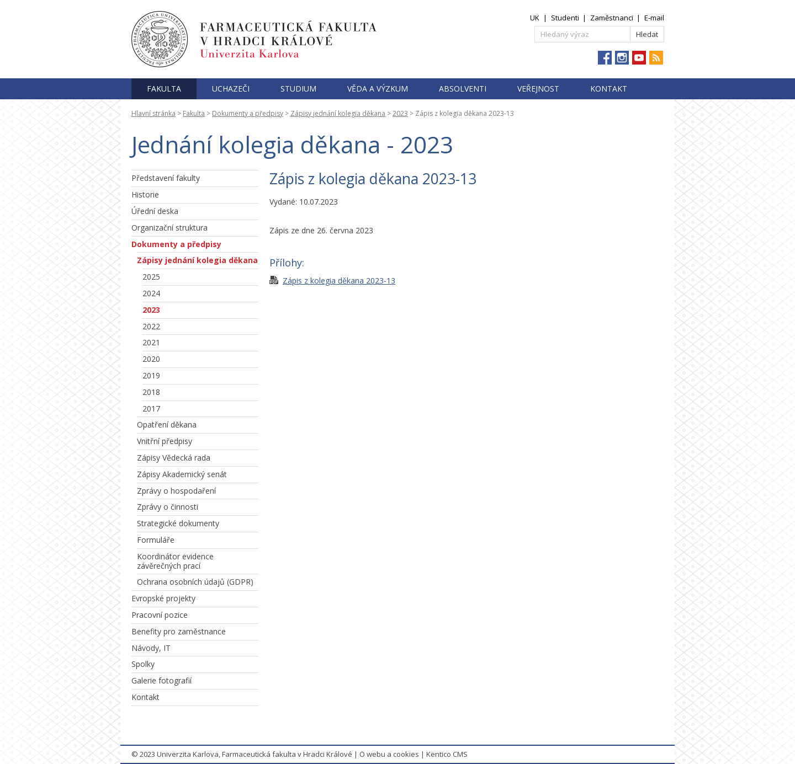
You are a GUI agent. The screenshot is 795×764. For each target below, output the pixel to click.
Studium (298, 88)
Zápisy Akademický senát (182, 474)
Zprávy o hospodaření (176, 490)
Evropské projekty (163, 598)
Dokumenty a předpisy (247, 113)
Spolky (143, 664)
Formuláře (155, 540)
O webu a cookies (389, 754)
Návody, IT (151, 648)
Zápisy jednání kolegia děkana (337, 113)
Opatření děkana (167, 424)
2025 (151, 276)
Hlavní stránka (153, 113)
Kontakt (608, 88)
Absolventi (462, 88)
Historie (145, 194)
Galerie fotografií (161, 680)
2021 (151, 342)
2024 (151, 293)
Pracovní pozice (159, 615)
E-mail (654, 18)
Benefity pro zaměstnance (178, 631)
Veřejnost (538, 88)
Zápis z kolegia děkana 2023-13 (339, 280)
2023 (400, 113)
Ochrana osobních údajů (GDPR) (195, 581)
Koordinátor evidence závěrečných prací (175, 561)
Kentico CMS (447, 754)
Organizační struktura (169, 227)
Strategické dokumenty (178, 523)
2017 (151, 408)
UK (534, 18)
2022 (151, 326)
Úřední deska (154, 211)
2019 (151, 375)
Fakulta (164, 88)
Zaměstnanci (611, 18)
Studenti (565, 18)
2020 (151, 359)
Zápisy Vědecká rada (173, 457)
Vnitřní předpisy (164, 441)
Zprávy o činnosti (167, 506)
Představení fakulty (165, 178)
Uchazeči (231, 88)
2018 (151, 392)
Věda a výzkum (377, 88)
